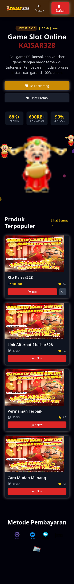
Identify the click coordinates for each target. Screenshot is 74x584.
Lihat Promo (39, 98)
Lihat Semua (60, 222)
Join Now (36, 358)
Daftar (60, 11)
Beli (34, 292)
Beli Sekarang (39, 86)
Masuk (39, 11)
